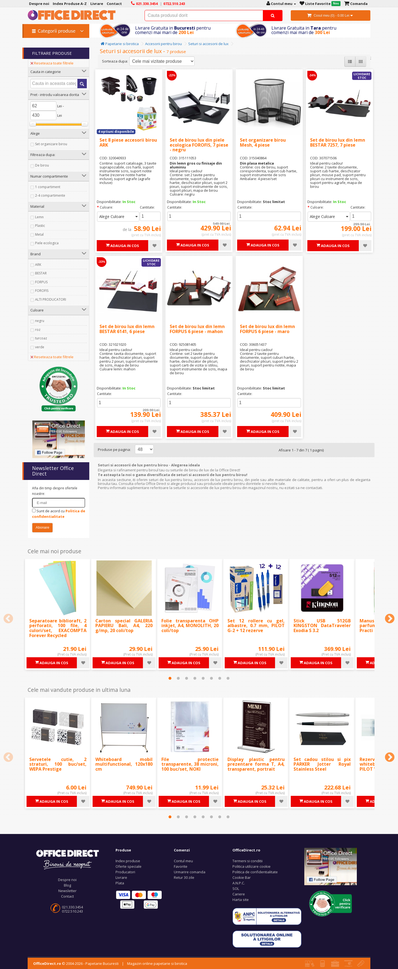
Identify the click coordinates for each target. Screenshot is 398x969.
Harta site (240, 899)
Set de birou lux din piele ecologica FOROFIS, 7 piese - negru (199, 145)
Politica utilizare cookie (251, 866)
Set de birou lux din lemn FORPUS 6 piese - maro (267, 328)
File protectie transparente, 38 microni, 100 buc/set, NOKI (190, 764)
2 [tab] (178, 678)
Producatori (125, 871)
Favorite (180, 866)
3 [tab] (186, 678)
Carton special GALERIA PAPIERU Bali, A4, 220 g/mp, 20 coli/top (124, 625)
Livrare (121, 877)
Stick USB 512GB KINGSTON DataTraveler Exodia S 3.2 (322, 625)
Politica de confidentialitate (255, 871)
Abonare (42, 527)
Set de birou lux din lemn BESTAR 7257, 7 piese (337, 142)
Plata (120, 882)
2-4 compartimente (50, 195)
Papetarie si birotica (120, 43)
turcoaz (41, 338)
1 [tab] (170, 678)
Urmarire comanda (189, 871)
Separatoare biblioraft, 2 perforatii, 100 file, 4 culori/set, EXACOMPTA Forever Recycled (58, 628)
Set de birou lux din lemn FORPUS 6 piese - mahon (197, 328)
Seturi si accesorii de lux (208, 43)
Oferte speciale (129, 866)
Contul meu (183, 860)
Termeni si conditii (247, 860)
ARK (38, 264)
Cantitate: (147, 207)
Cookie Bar (241, 877)
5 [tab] (203, 678)
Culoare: (106, 207)
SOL (235, 888)
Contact (67, 896)
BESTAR (41, 273)
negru (39, 320)
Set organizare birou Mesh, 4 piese (263, 142)
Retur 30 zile (184, 877)
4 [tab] (194, 678)
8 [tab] (228, 678)
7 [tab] (219, 678)
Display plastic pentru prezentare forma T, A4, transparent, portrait (256, 764)
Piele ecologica (47, 243)
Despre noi (67, 879)
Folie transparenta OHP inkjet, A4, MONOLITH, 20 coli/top (190, 625)
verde (39, 347)
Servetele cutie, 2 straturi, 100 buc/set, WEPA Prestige (58, 764)
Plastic (40, 225)
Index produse (128, 860)
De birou (42, 165)
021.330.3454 (72, 907)
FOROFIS (41, 290)
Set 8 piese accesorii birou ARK (128, 142)
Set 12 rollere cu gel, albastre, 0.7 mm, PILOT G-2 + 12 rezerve (256, 625)
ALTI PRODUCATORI (50, 299)
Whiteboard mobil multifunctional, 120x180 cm (124, 764)
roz (37, 329)
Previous (8, 619)
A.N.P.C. (238, 882)
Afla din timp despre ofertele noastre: (54, 491)
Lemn (39, 217)
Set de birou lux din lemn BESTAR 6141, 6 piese (127, 328)
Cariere (238, 894)
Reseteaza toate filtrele (52, 63)
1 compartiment (47, 187)
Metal (39, 234)
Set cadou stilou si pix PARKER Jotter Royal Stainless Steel (322, 764)
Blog (67, 885)
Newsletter (67, 890)
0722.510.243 (72, 911)
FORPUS (41, 282)
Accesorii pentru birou (163, 43)
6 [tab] (211, 678)
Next (389, 619)
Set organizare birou (51, 144)
